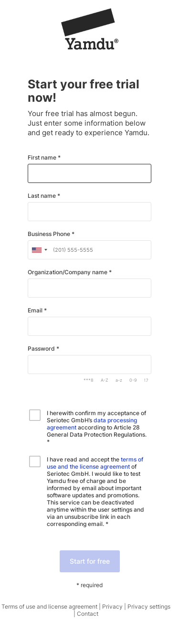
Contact (87, 613)
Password (42, 348)
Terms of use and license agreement (49, 606)
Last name (42, 196)
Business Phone (50, 234)
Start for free (90, 561)
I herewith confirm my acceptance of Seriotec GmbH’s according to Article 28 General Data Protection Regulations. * (97, 427)
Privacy (112, 606)
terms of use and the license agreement (95, 463)
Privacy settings (148, 606)
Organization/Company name (68, 272)
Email (36, 310)
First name (43, 157)
